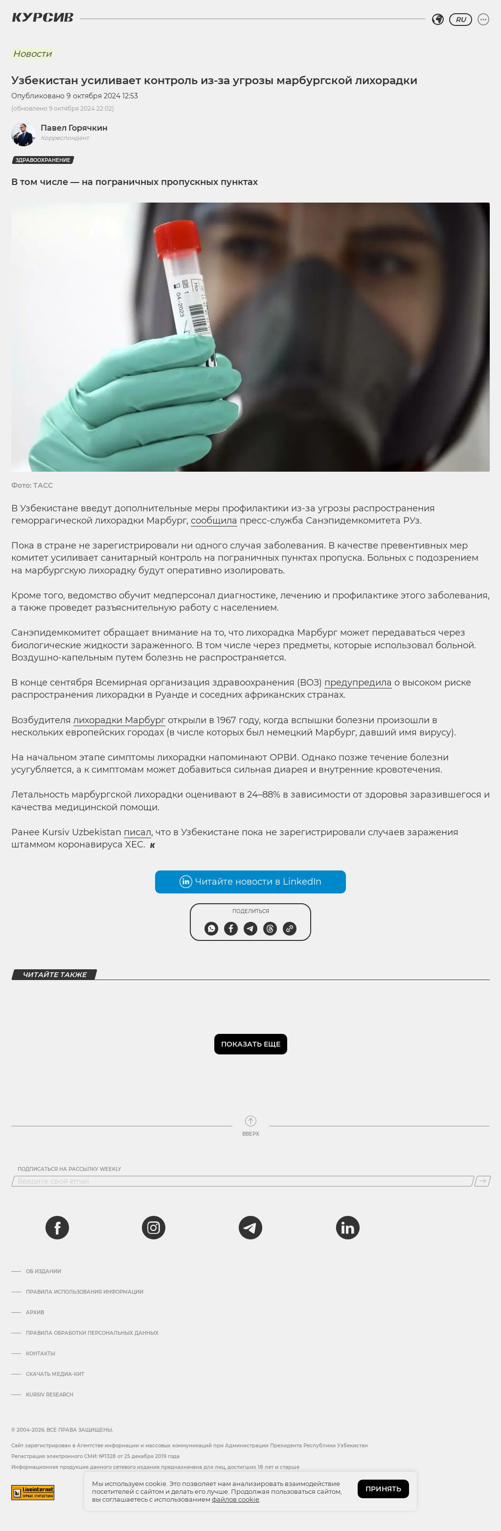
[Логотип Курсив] (42, 17)
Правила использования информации (84, 1292)
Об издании (43, 1272)
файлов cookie (235, 1499)
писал (137, 832)
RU (460, 19)
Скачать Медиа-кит (55, 1374)
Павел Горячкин (74, 128)
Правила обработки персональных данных (92, 1333)
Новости (32, 53)
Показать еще (250, 1044)
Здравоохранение (43, 160)
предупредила (358, 682)
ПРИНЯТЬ (383, 1489)
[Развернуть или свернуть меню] (483, 19)
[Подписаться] (483, 1181)
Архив (35, 1313)
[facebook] (57, 1227)
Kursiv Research (49, 1395)
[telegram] (250, 1227)
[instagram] (153, 1227)
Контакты (40, 1354)
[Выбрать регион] (438, 19)
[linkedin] (347, 1227)
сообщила (214, 520)
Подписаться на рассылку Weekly (69, 1169)
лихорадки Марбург (119, 720)
